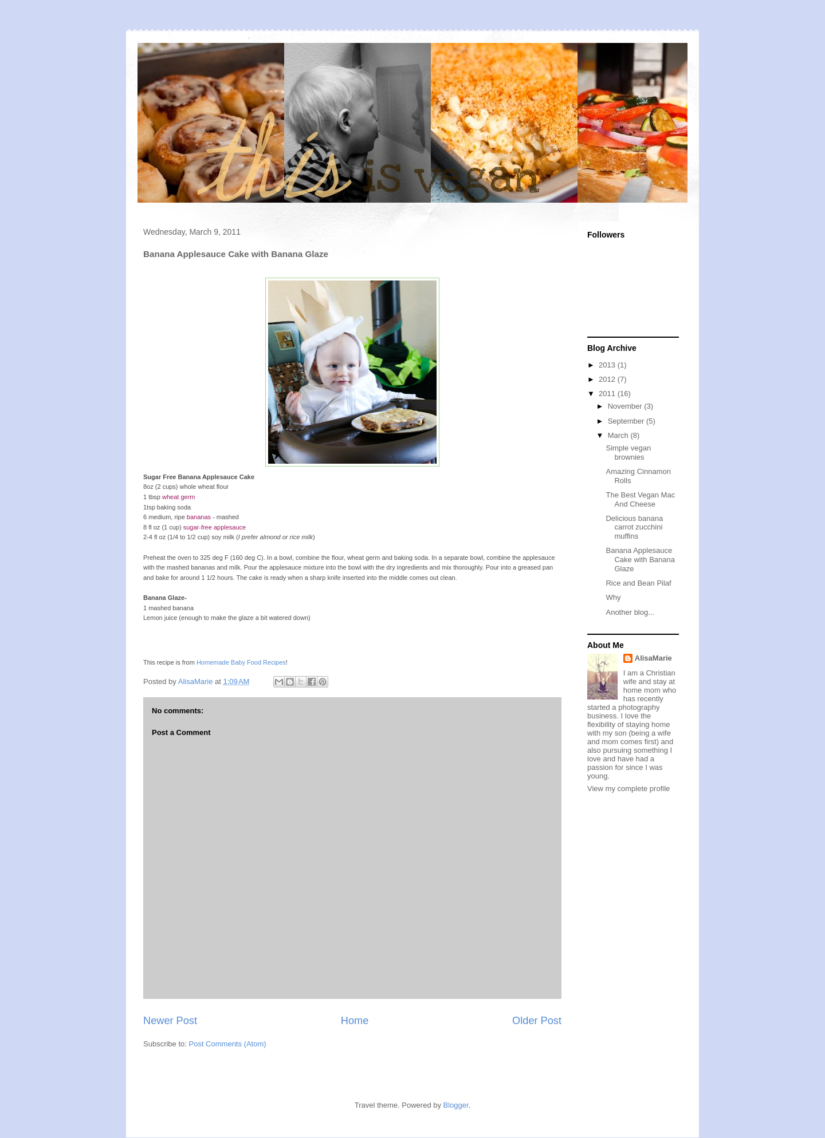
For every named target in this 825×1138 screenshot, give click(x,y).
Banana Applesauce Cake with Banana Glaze (640, 559)
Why (613, 597)
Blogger (456, 1105)
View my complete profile (628, 788)
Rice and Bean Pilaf (638, 583)
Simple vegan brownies (628, 452)
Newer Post (170, 1020)
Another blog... (630, 612)
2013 (608, 365)
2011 (608, 393)
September (627, 421)
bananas (199, 516)
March (619, 435)
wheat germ (178, 496)
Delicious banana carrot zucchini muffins (634, 527)
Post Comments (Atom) (227, 1044)
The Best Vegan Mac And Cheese (640, 499)
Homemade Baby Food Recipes (241, 662)
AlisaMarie (653, 658)
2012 (608, 379)
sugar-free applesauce (214, 527)
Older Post (536, 1020)
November (626, 406)
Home (355, 1020)
